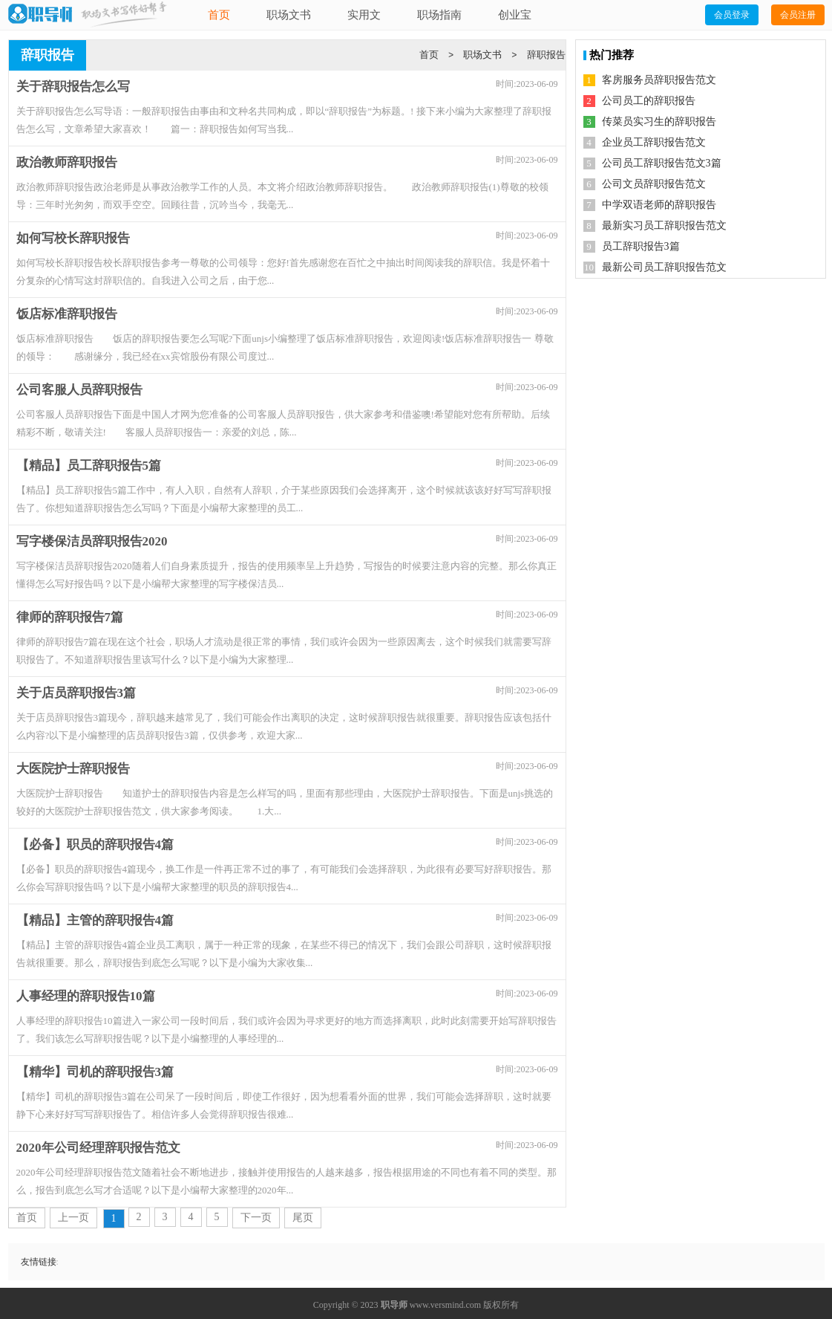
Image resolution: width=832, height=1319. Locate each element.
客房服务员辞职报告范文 (659, 79)
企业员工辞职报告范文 (654, 142)
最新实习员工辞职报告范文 (664, 225)
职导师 (394, 1305)
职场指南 (439, 15)
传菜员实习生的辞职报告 (659, 121)
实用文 (364, 15)
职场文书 (288, 15)
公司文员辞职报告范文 (654, 183)
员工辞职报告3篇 (641, 246)
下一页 (256, 1217)
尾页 (302, 1217)
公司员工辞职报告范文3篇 (661, 163)
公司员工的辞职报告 (648, 100)
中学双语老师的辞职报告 (659, 204)
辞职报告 (546, 54)
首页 (219, 15)
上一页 (73, 1217)
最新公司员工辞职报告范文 (664, 267)
